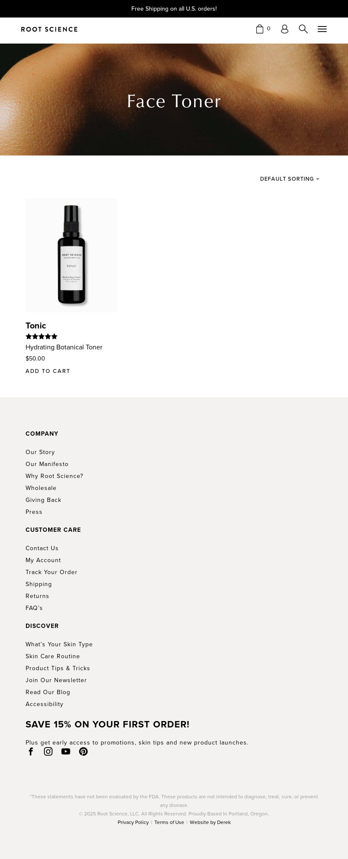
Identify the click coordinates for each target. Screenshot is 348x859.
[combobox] (282, 179)
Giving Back (43, 499)
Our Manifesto (47, 464)
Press (34, 511)
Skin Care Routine (53, 656)
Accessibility (45, 704)
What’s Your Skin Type (59, 644)
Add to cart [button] (48, 371)
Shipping (39, 584)
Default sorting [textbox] (287, 179)
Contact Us (42, 548)
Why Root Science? (54, 476)
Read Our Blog (48, 692)
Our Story (40, 452)
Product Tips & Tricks (58, 668)
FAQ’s (34, 608)
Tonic (36, 325)
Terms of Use (169, 822)
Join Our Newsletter (56, 680)
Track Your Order (52, 572)
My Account (43, 560)
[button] (262, 28)
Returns (37, 596)
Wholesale (41, 488)
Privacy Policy (133, 822)
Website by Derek (210, 822)
